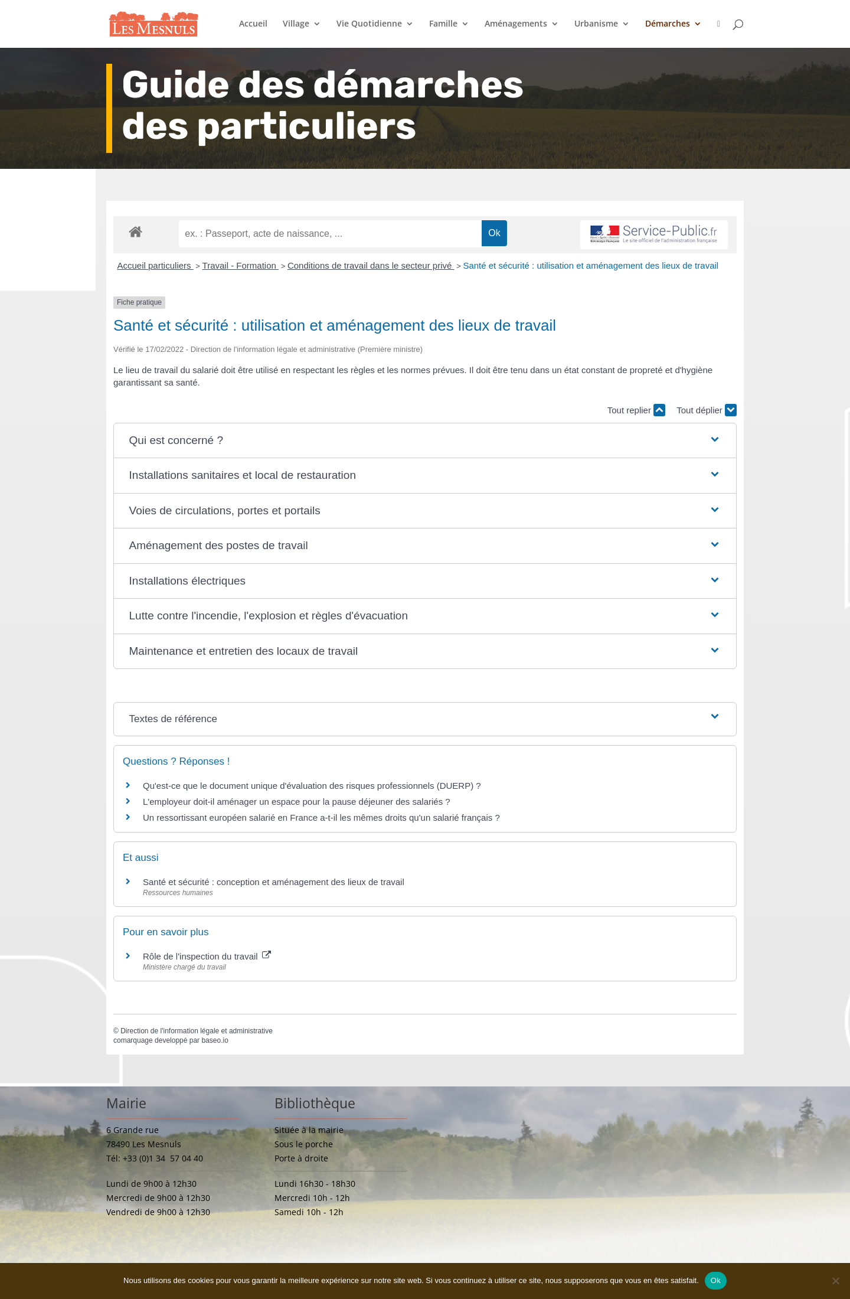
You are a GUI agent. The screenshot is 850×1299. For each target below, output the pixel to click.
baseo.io (214, 1040)
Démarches (667, 24)
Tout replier (636, 410)
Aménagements (516, 24)
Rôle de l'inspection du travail (207, 956)
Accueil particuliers (155, 265)
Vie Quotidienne (369, 24)
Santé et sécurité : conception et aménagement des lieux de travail (273, 882)
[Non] (835, 1281)
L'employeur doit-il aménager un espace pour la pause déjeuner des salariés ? (296, 802)
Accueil (253, 24)
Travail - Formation (240, 265)
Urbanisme (596, 24)
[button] (425, 440)
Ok (716, 1280)
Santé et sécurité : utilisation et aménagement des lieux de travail (590, 265)
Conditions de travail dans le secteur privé (371, 265)
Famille (443, 24)
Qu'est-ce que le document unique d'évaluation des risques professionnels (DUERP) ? (312, 786)
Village (296, 24)
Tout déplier (706, 410)
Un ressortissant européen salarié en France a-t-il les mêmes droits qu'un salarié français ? (321, 817)
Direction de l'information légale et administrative (196, 1031)
